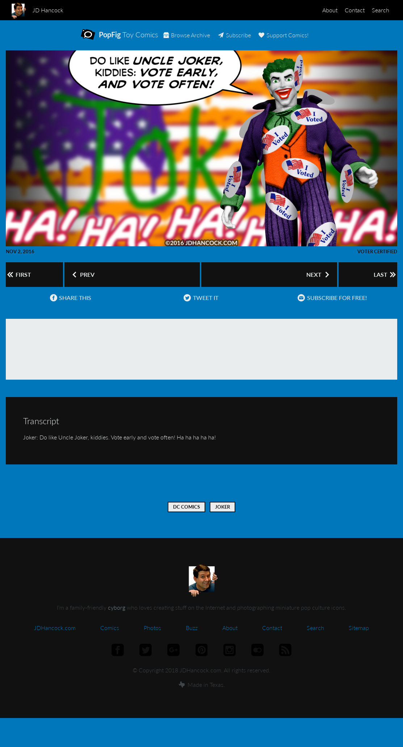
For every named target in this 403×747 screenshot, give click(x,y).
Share (68, 309)
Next (314, 282)
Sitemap (359, 639)
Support (322, 39)
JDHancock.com (55, 639)
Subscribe (270, 39)
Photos (152, 639)
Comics (109, 639)
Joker (222, 519)
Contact (346, 10)
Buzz (192, 639)
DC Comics (186, 519)
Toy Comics (128, 39)
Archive (220, 39)
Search (377, 10)
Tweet (198, 309)
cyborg (116, 619)
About (315, 10)
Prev (83, 282)
